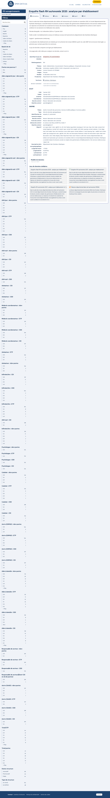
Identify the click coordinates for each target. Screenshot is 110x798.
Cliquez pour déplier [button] (35, 161)
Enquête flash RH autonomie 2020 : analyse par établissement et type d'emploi (54, 169)
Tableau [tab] (46, 16)
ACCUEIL (71, 4)
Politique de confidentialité (32, 794)
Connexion (97, 2)
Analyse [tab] (65, 16)
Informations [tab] (34, 16)
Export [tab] (75, 16)
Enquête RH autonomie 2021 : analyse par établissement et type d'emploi (52, 187)
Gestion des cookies (45, 794)
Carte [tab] (55, 16)
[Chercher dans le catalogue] (25, 22)
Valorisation (86, 4)
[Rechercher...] (14, 22)
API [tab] (84, 16)
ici (68, 51)
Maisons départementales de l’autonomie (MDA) (85, 187)
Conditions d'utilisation (19, 794)
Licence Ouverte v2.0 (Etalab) (51, 70)
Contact (10, 794)
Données (78, 4)
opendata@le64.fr (48, 103)
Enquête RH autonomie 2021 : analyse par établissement (87, 169)
